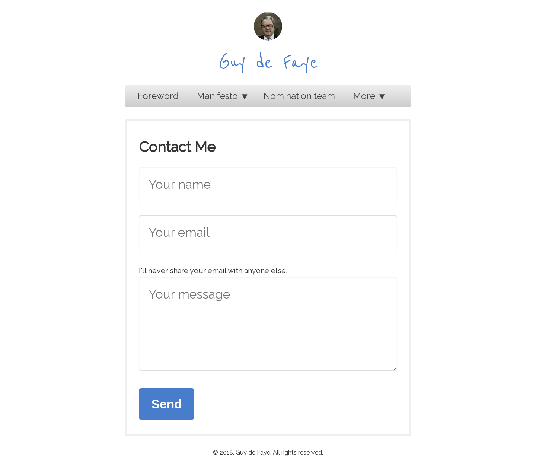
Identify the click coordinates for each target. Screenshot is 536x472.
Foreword (158, 95)
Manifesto (217, 95)
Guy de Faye (268, 62)
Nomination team (299, 95)
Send (166, 404)
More (364, 95)
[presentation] (340, 402)
